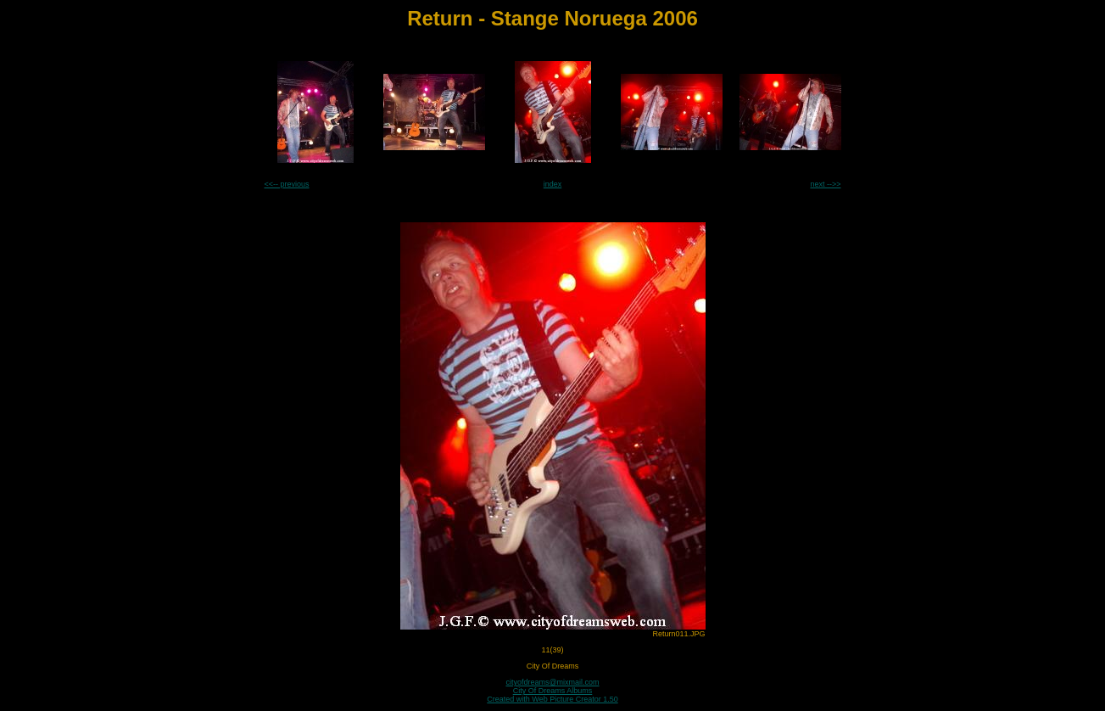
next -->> (825, 184)
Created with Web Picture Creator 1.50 (552, 699)
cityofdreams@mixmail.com (552, 682)
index (553, 184)
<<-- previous (287, 184)
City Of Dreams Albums (553, 690)
